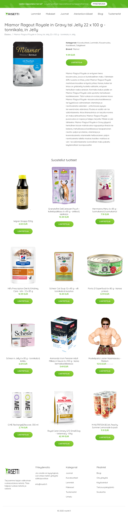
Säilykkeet (80, 48)
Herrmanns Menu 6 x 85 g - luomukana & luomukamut (104, 213)
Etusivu (8, 37)
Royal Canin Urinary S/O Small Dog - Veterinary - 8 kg (64, 435)
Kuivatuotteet (83, 45)
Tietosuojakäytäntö (105, 490)
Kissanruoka (104, 45)
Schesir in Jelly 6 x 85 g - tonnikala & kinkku (23, 362)
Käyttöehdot (102, 485)
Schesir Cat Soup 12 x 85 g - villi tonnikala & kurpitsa (63, 292)
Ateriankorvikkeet (83, 15)
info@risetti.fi (41, 487)
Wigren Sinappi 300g (23, 224)
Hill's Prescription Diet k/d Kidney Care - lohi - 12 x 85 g (23, 292)
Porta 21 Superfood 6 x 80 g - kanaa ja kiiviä (105, 292)
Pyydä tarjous (99, 4)
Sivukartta (101, 495)
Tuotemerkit (114, 15)
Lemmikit (36, 15)
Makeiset (50, 15)
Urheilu (69, 499)
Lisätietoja (76, 65)
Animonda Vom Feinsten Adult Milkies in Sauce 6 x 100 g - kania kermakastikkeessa (64, 364)
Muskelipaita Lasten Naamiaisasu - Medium (105, 362)
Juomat (64, 15)
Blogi (100, 15)
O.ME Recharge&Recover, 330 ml (23, 427)
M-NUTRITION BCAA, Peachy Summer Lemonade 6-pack (105, 429)
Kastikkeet (70, 48)
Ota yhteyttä (102, 480)
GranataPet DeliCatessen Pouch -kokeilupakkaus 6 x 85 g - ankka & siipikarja (64, 214)
